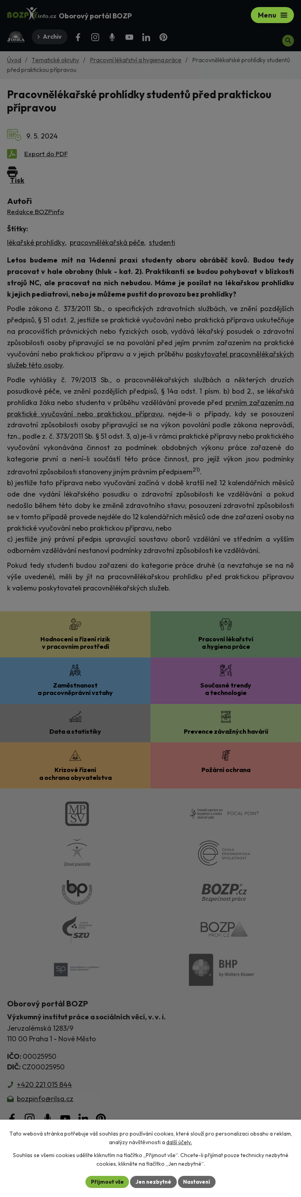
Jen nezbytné (153, 1181)
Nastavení (198, 1181)
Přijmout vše (106, 1181)
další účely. (179, 1142)
